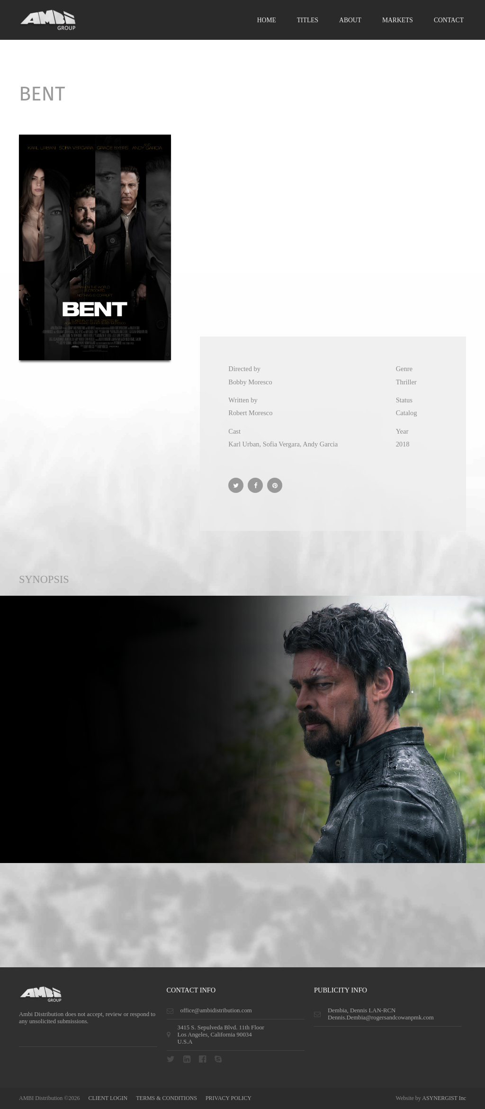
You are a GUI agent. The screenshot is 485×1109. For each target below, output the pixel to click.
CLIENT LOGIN (107, 1098)
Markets (397, 20)
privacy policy (228, 1098)
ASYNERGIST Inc (444, 1098)
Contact (449, 20)
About (350, 20)
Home (266, 20)
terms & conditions (166, 1098)
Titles (307, 20)
